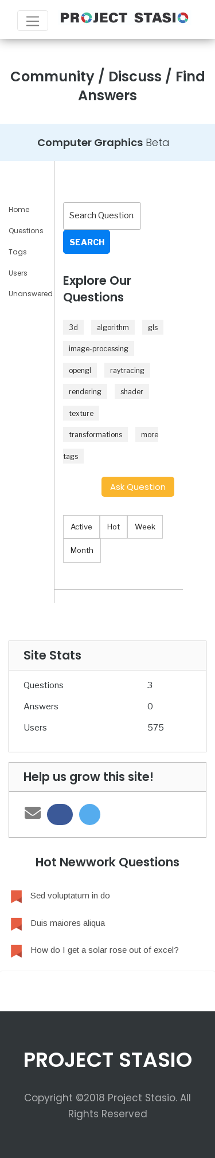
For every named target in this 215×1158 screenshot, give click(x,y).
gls (153, 327)
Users (18, 273)
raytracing (127, 370)
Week (145, 526)
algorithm (113, 327)
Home (19, 209)
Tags (18, 252)
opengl (80, 370)
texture (81, 413)
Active (81, 526)
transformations (95, 434)
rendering (85, 391)
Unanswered (31, 294)
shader (131, 391)
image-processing (98, 348)
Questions (26, 230)
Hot (113, 526)
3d (73, 327)
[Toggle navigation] (32, 20)
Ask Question (138, 487)
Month (82, 550)
